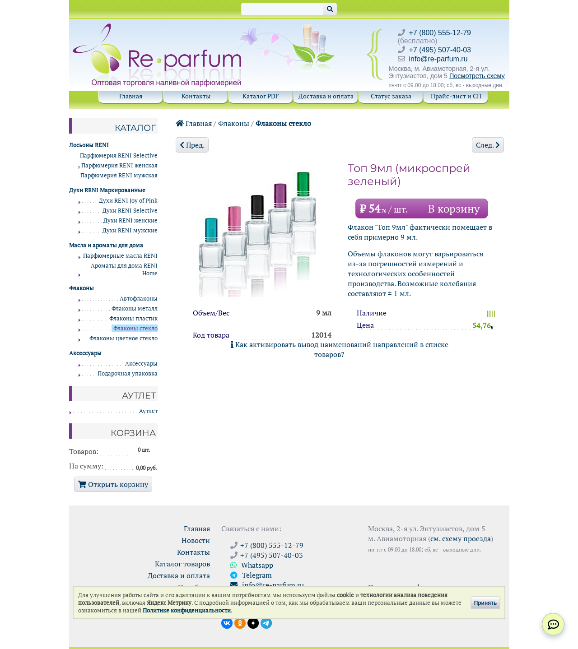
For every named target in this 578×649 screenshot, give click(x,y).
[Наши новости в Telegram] (266, 622)
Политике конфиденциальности (187, 610)
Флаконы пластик (133, 318)
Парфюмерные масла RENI (120, 256)
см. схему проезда (460, 538)
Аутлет (148, 411)
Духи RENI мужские (130, 230)
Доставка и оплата (326, 96)
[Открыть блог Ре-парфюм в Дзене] (253, 622)
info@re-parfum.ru (438, 59)
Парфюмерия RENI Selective (119, 155)
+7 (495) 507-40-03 (440, 50)
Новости (196, 540)
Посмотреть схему (477, 75)
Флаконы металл (135, 308)
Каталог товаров (182, 564)
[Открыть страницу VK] (227, 622)
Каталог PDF (260, 96)
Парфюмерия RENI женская (119, 165)
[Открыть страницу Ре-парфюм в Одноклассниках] (240, 622)
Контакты (196, 96)
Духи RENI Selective (130, 210)
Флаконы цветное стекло (123, 338)
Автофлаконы (139, 298)
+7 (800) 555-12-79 (440, 33)
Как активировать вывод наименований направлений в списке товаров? (339, 349)
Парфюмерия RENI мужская (119, 175)
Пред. (192, 145)
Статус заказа (391, 96)
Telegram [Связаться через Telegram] (251, 575)
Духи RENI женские (130, 220)
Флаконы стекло (283, 123)
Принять (485, 602)
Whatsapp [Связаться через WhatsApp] (251, 565)
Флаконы (233, 123)
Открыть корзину (113, 484)
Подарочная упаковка (128, 373)
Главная (130, 96)
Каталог (135, 127)
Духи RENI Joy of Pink (128, 200)
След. (488, 145)
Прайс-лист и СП (456, 96)
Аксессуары (141, 363)
